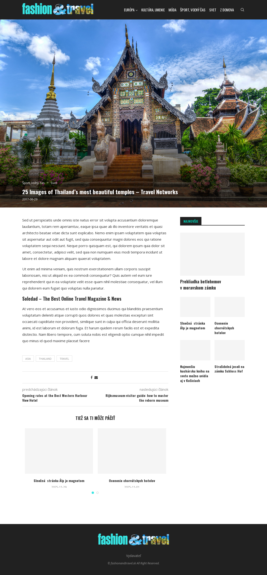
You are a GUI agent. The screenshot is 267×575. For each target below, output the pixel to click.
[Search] (242, 9)
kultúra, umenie (153, 9)
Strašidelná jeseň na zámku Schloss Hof (229, 368)
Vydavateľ (133, 555)
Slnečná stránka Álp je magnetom (59, 480)
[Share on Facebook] (92, 377)
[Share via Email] (96, 377)
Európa (129, 9)
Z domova (227, 9)
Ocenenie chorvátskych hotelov (132, 480)
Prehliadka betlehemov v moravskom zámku (200, 284)
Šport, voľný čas (192, 9)
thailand (45, 358)
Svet (212, 9)
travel (64, 358)
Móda (172, 9)
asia (28, 358)
